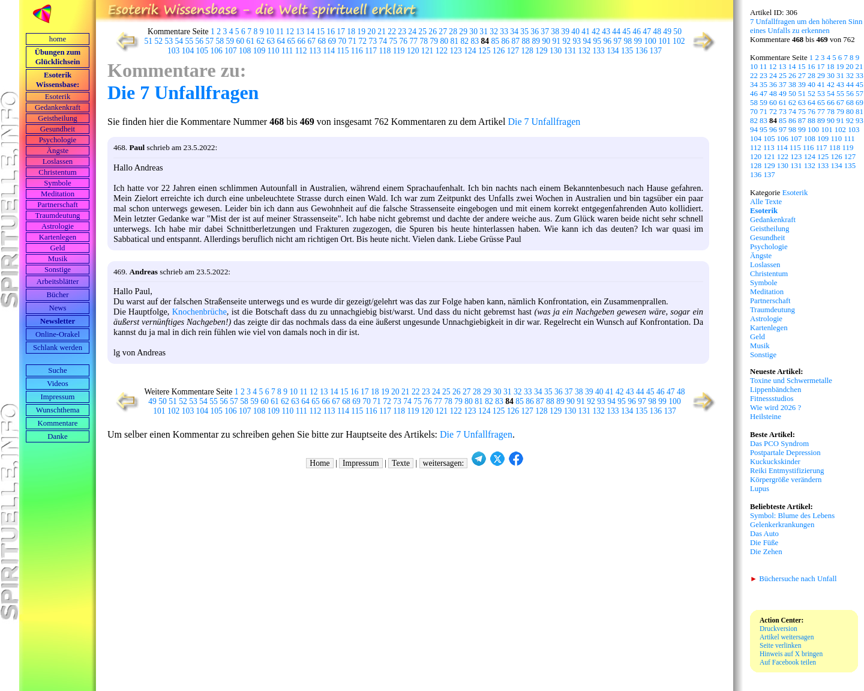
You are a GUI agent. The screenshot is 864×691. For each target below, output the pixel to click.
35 (524, 31)
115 (343, 50)
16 (330, 31)
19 (361, 31)
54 (179, 41)
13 (300, 31)
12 (290, 31)
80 (444, 41)
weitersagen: (443, 463)
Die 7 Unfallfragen (183, 92)
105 (202, 50)
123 (455, 50)
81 (455, 41)
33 (504, 31)
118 (385, 50)
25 (422, 31)
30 (473, 31)
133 (598, 50)
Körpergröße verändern (786, 479)
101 (664, 41)
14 (310, 31)
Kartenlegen (58, 237)
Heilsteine (765, 416)
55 (189, 41)
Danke (57, 436)
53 (169, 41)
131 (570, 50)
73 (373, 41)
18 (351, 31)
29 (463, 31)
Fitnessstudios (772, 398)
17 (341, 31)
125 (484, 50)
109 (259, 50)
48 (657, 31)
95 (597, 41)
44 (616, 31)
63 (271, 41)
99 (638, 41)
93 (577, 41)
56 (200, 41)
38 (555, 31)
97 (618, 41)
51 (149, 41)
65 (291, 41)
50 (677, 31)
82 (465, 41)
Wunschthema (58, 410)
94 (587, 41)
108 (245, 50)
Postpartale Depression (785, 452)
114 (329, 50)
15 (320, 31)
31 (483, 31)
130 (556, 50)
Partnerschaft (57, 205)
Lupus (759, 488)
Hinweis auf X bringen (791, 653)
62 (261, 41)
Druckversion (778, 628)
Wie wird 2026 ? (775, 407)
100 (650, 41)
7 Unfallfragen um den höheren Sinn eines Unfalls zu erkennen (806, 26)
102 (679, 41)
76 (404, 41)
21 (381, 31)
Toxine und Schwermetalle (791, 380)
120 (413, 50)
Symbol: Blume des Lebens (792, 515)
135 (627, 50)
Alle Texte (766, 202)
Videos (57, 383)
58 (220, 41)
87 (516, 41)
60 (240, 41)
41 (585, 31)
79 (434, 41)
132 (584, 50)
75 (393, 41)
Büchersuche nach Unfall (793, 579)
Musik (58, 259)
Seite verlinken (780, 645)
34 (514, 31)
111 (287, 50)
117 (371, 50)
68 (322, 41)
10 (270, 31)
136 (641, 50)
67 (312, 41)
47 (647, 31)
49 (667, 31)
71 (353, 41)
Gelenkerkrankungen (782, 525)
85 (495, 41)
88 (526, 41)
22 (392, 31)
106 (216, 50)
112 (301, 50)
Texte (401, 463)
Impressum (58, 397)
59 (230, 41)
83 (475, 41)
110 (274, 50)
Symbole (57, 183)
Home (319, 463)
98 (628, 41)
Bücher (58, 295)
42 (596, 31)
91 (557, 41)
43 (606, 31)
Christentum (57, 172)
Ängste (57, 150)
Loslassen (58, 161)
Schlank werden (57, 347)
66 (302, 41)
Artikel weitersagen (787, 637)
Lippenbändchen (775, 389)
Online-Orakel (57, 334)
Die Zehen (766, 552)
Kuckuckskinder (775, 461)
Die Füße (764, 543)
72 (363, 41)
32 (494, 31)
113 (315, 50)
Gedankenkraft (57, 107)
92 (567, 41)
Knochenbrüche (199, 311)
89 (536, 41)
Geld (57, 248)
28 (453, 31)
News (57, 308)
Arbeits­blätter (58, 281)
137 (656, 50)
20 (371, 31)
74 (383, 41)
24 (412, 31)
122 (442, 50)
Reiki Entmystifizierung (787, 470)
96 (608, 41)
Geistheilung (57, 118)
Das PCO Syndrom (779, 443)
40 (575, 31)
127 (513, 50)
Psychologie (58, 140)
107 (230, 50)
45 (626, 31)
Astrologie (57, 226)
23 (402, 31)
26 (432, 31)
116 (357, 50)
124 (470, 50)
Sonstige (57, 269)
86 (506, 41)
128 (527, 50)
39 (565, 31)
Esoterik (58, 96)
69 (332, 41)
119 (399, 50)
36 (534, 31)
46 (636, 31)
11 (280, 31)
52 (159, 41)
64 (281, 41)
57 (210, 41)
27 (443, 31)
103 (173, 50)
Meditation (57, 194)
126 (499, 50)
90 (546, 41)
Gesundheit (57, 129)
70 (342, 41)
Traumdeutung (57, 215)
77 (414, 41)
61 (251, 41)
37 (545, 31)
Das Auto (764, 534)
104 (188, 50)
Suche (57, 370)
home (57, 39)
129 (541, 50)
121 (427, 50)
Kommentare (58, 423)
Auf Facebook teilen (788, 662)
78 (424, 41)
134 (613, 50)
